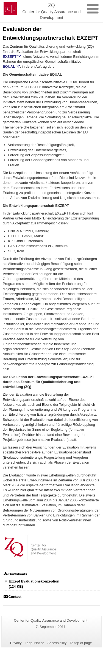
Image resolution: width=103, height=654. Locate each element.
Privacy (16, 643)
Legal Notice (34, 643)
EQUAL (9, 66)
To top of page (81, 643)
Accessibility (57, 643)
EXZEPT (9, 57)
